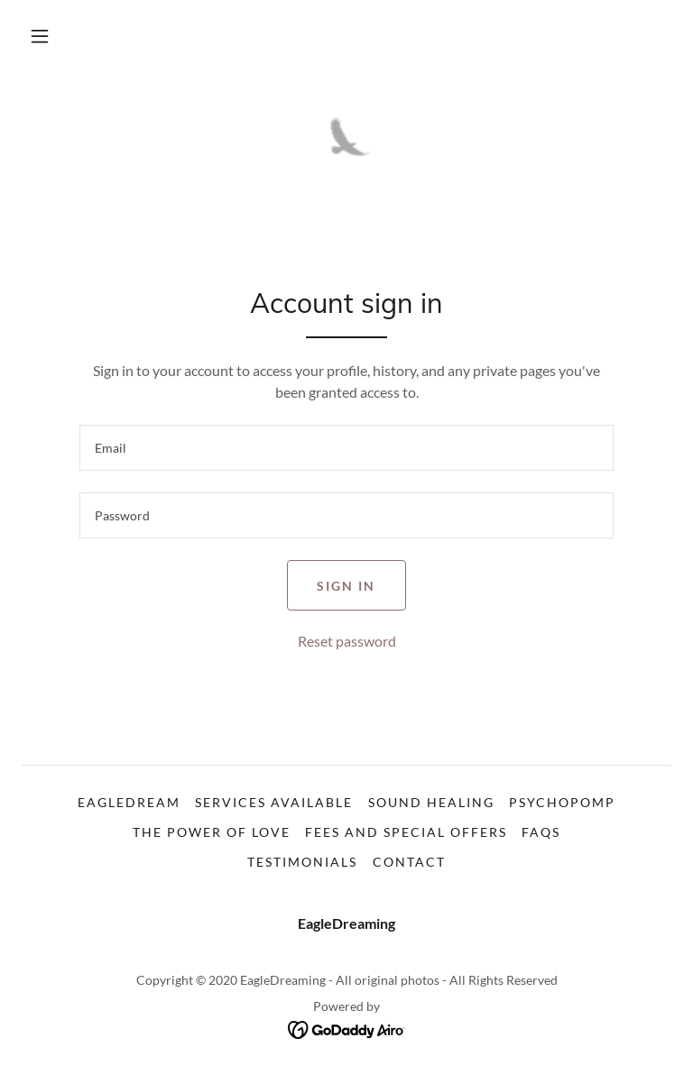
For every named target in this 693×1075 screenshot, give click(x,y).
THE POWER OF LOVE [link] (212, 832)
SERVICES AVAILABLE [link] (274, 802)
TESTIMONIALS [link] (302, 861)
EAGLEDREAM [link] (129, 802)
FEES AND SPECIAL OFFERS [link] (406, 832)
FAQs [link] (541, 832)
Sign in (346, 585)
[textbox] (346, 448)
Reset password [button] (347, 640)
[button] (40, 36)
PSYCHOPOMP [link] (562, 802)
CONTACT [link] (409, 861)
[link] (346, 144)
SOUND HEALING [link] (431, 802)
